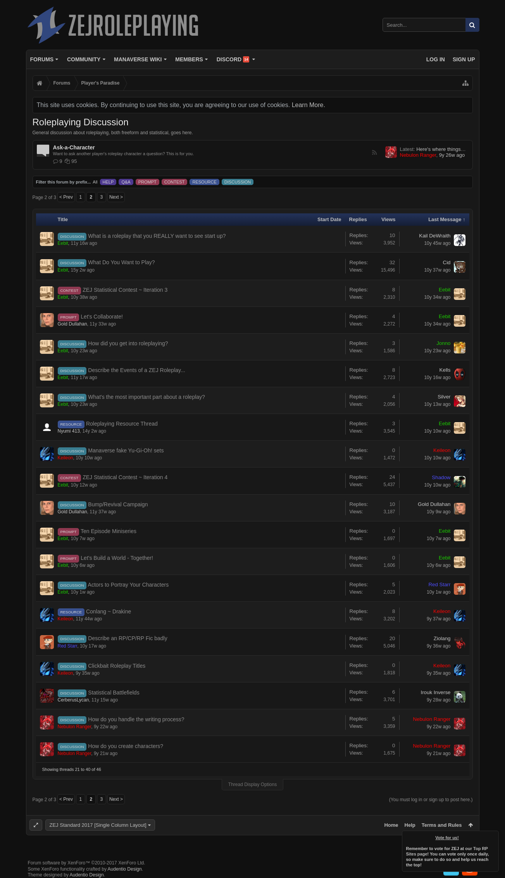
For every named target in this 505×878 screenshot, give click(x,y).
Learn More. (308, 105)
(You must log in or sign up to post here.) (431, 799)
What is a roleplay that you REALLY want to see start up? (157, 236)
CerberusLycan (73, 700)
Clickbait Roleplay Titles (116, 666)
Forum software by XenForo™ (86, 863)
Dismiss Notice (493, 836)
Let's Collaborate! (102, 316)
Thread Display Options (252, 784)
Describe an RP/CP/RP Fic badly (127, 638)
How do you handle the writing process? (136, 719)
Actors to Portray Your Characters (128, 585)
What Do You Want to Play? (121, 262)
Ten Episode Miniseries (108, 531)
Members (189, 59)
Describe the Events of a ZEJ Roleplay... (136, 370)
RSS (375, 152)
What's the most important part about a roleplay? (146, 397)
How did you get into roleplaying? (128, 343)
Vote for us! (447, 837)
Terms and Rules (442, 825)
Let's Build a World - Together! (117, 558)
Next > (116, 197)
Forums (42, 59)
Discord (233, 59)
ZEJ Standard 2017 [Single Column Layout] (98, 825)
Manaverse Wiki (138, 59)
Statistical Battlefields (113, 692)
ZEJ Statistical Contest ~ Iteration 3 (125, 290)
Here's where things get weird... (451, 149)
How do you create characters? (125, 746)
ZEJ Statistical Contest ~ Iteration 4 (125, 477)
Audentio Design (125, 869)
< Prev (66, 197)
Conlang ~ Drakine (108, 611)
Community (83, 59)
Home (391, 825)
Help (410, 825)
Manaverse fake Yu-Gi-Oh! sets (126, 450)
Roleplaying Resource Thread (122, 424)
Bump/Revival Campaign (118, 504)
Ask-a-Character (74, 147)
